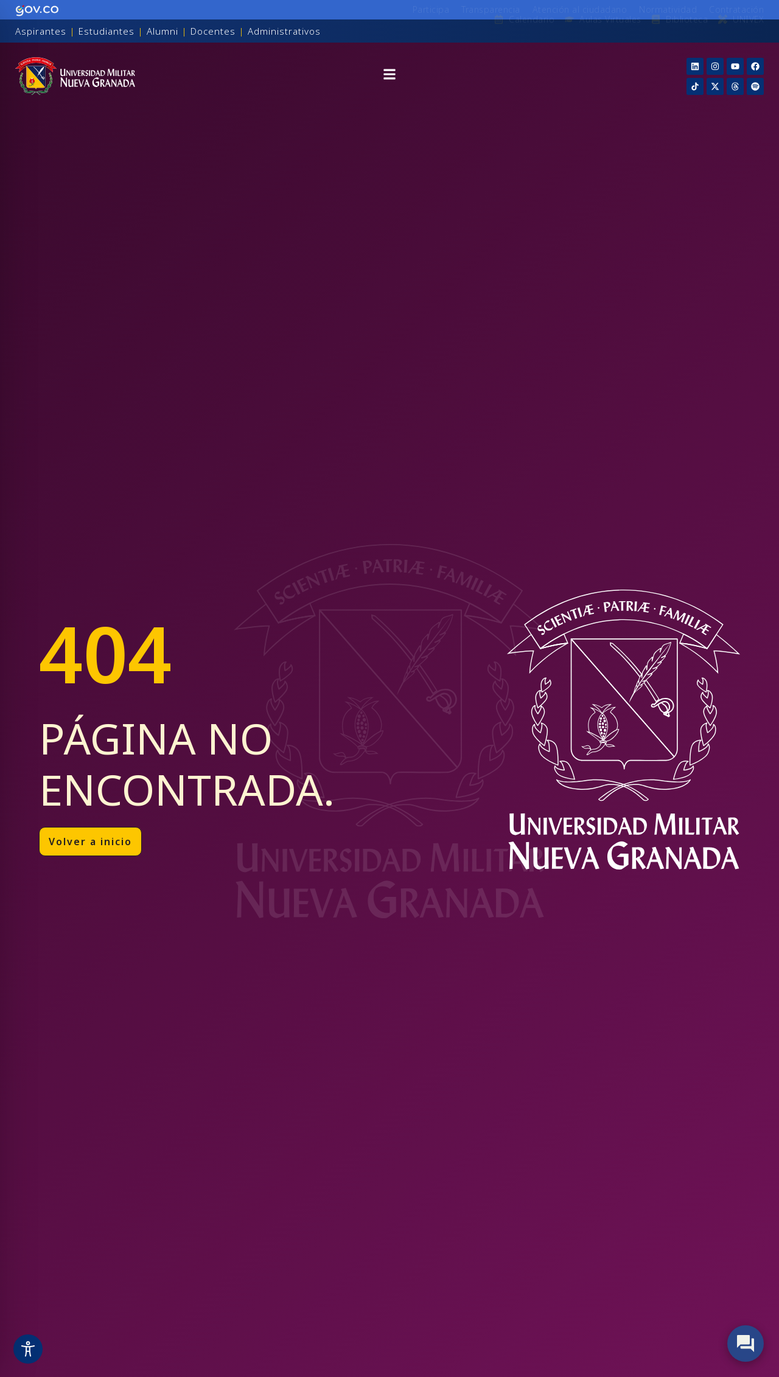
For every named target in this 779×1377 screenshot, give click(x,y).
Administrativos (284, 31)
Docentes (213, 31)
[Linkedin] (695, 66)
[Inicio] (75, 76)
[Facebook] (755, 66)
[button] (389, 76)
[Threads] (735, 86)
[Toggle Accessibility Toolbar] (28, 1349)
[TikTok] (695, 86)
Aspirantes (40, 31)
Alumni (162, 31)
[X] (715, 86)
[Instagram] (715, 66)
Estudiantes (106, 31)
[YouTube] (735, 66)
